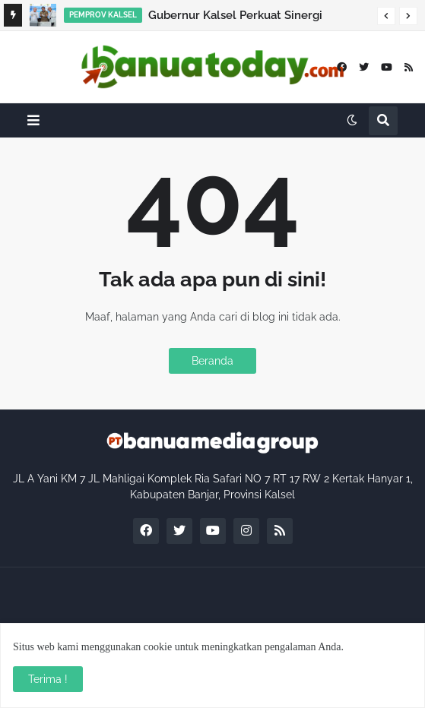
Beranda (212, 361)
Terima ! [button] (48, 679)
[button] (386, 16)
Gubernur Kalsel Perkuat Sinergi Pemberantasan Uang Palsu (235, 17)
